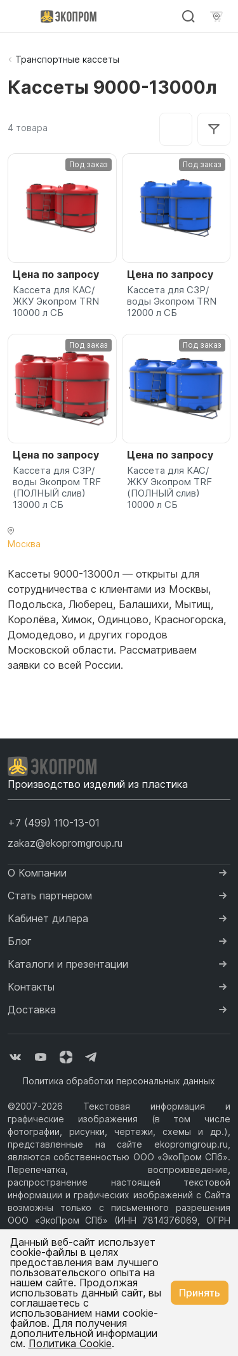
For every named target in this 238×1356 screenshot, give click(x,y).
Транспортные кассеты (67, 59)
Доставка (32, 1009)
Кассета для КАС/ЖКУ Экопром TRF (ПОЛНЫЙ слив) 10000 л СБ (169, 487)
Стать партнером (50, 895)
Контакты (31, 986)
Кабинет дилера (48, 918)
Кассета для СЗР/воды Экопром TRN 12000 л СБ (171, 301)
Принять (199, 1292)
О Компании (37, 872)
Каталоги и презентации (68, 964)
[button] (54, 822)
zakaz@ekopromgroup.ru (65, 843)
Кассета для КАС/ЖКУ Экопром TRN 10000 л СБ (56, 301)
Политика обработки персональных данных (119, 1080)
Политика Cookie (70, 1343)
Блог (20, 941)
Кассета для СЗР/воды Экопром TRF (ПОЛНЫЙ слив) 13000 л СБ (57, 487)
